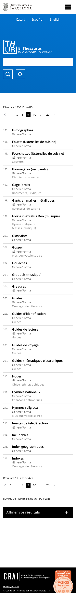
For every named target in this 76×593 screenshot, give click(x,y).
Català (20, 19)
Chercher (8, 74)
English (55, 19)
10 (34, 114)
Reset (20, 74)
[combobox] (38, 62)
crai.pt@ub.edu (11, 586)
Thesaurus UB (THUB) (27, 47)
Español (37, 19)
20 (47, 114)
